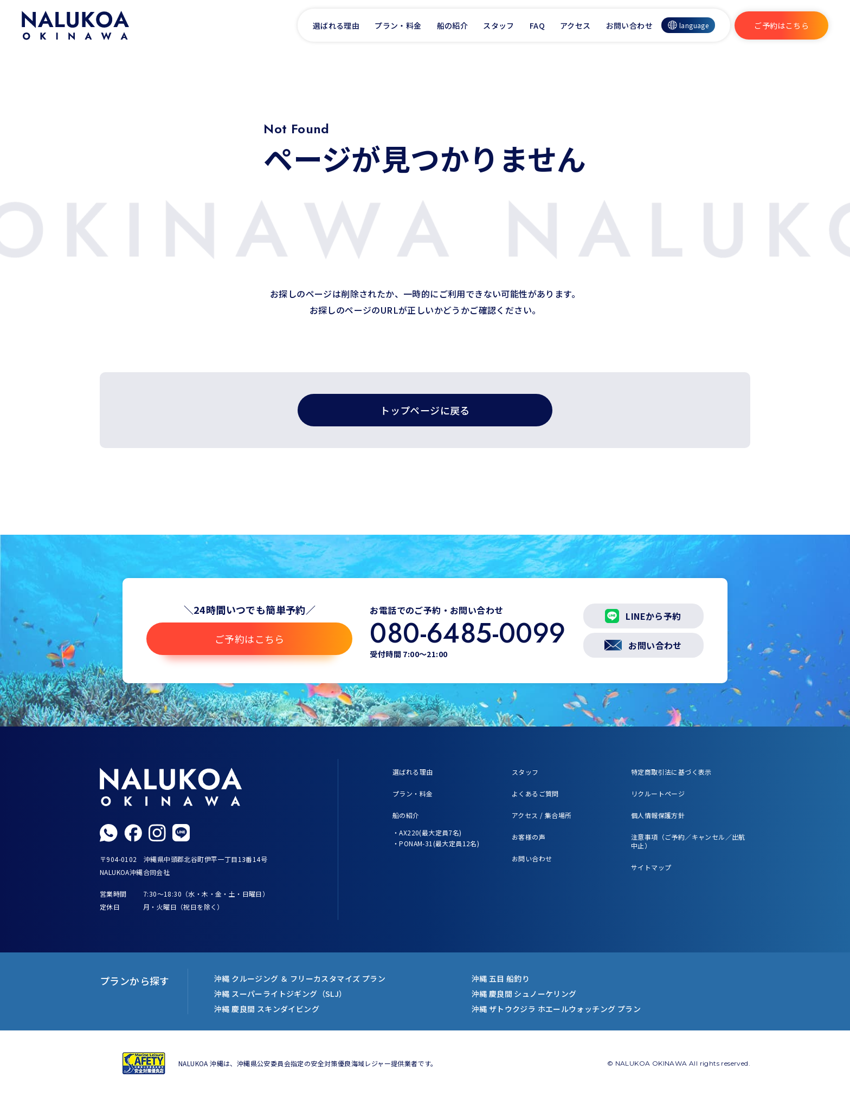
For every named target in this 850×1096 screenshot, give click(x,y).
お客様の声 (528, 836)
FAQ (537, 25)
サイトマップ (651, 867)
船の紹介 (452, 25)
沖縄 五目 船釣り (501, 978)
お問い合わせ (629, 25)
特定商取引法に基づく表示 (671, 771)
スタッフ (498, 25)
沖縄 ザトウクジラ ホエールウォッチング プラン (556, 1008)
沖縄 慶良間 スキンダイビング (266, 1008)
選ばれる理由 (336, 25)
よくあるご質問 (535, 793)
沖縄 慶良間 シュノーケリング (524, 993)
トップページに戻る (425, 410)
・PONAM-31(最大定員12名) (435, 843)
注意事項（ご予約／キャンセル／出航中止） (688, 841)
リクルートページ (658, 793)
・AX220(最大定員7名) (427, 832)
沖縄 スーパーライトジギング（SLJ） (280, 993)
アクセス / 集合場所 (541, 815)
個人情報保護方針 (658, 815)
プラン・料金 (398, 25)
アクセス (575, 25)
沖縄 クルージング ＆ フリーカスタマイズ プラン (299, 978)
